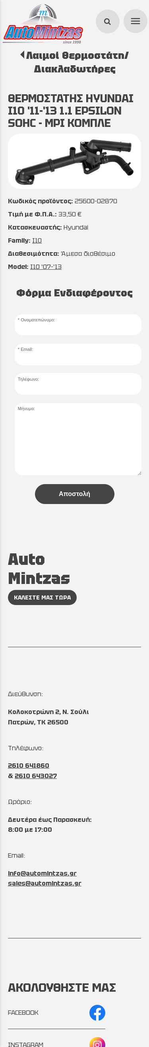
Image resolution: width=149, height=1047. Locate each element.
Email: (27, 349)
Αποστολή (74, 493)
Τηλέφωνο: (28, 379)
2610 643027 (36, 776)
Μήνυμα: (26, 408)
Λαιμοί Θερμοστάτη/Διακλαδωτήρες (77, 62)
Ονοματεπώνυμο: (38, 319)
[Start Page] (43, 24)
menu (134, 20)
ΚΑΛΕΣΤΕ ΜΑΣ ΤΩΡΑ (42, 597)
